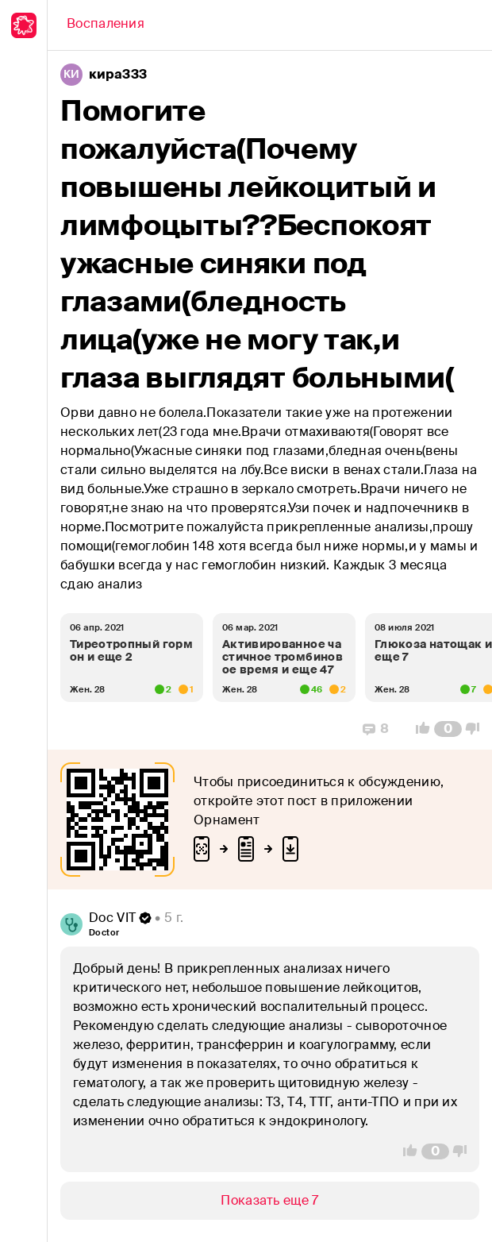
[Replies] (376, 729)
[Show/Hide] (269, 1201)
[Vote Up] (418, 729)
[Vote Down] (477, 729)
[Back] (105, 25)
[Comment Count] (448, 729)
